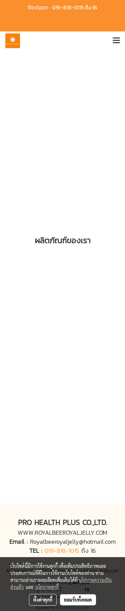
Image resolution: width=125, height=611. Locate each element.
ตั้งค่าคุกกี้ (42, 600)
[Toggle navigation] (116, 40)
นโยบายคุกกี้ (47, 587)
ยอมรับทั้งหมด (78, 600)
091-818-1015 (62, 550)
